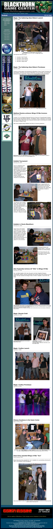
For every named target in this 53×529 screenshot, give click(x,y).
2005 (8, 23)
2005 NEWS (6, 39)
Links (18, 13)
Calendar (22, 13)
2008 (5, 21)
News (10, 13)
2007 (8, 21)
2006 (5, 23)
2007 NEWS (6, 36)
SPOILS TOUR (7, 31)
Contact (26, 13)
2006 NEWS (6, 37)
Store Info (14, 13)
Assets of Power (6, 33)
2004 (5, 24)
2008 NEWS (6, 34)
